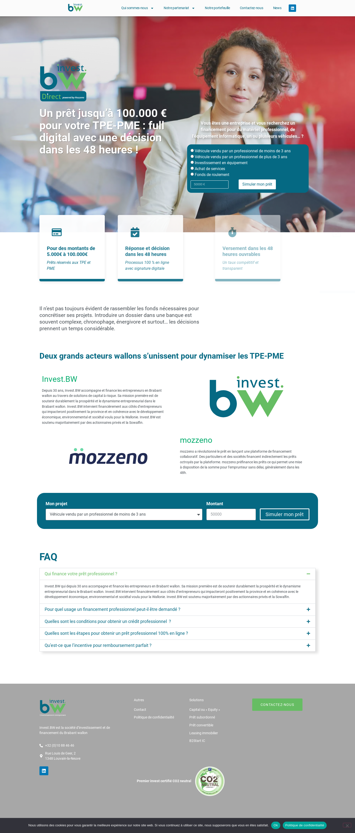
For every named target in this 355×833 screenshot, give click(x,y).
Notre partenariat (179, 8)
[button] (177, 574)
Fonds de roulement (212, 174)
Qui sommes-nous (137, 8)
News (277, 8)
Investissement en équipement (221, 162)
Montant (214, 504)
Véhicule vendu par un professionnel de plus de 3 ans (241, 157)
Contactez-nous (251, 8)
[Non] (347, 825)
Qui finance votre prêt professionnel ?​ (81, 573)
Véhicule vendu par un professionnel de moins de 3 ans (243, 151)
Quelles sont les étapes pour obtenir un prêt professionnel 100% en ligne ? (116, 633)
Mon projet (56, 504)
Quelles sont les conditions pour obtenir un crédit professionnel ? (108, 621)
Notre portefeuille (217, 8)
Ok (276, 825)
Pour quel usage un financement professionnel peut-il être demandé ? (112, 609)
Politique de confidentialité (304, 825)
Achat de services (210, 168)
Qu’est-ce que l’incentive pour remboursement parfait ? (98, 645)
